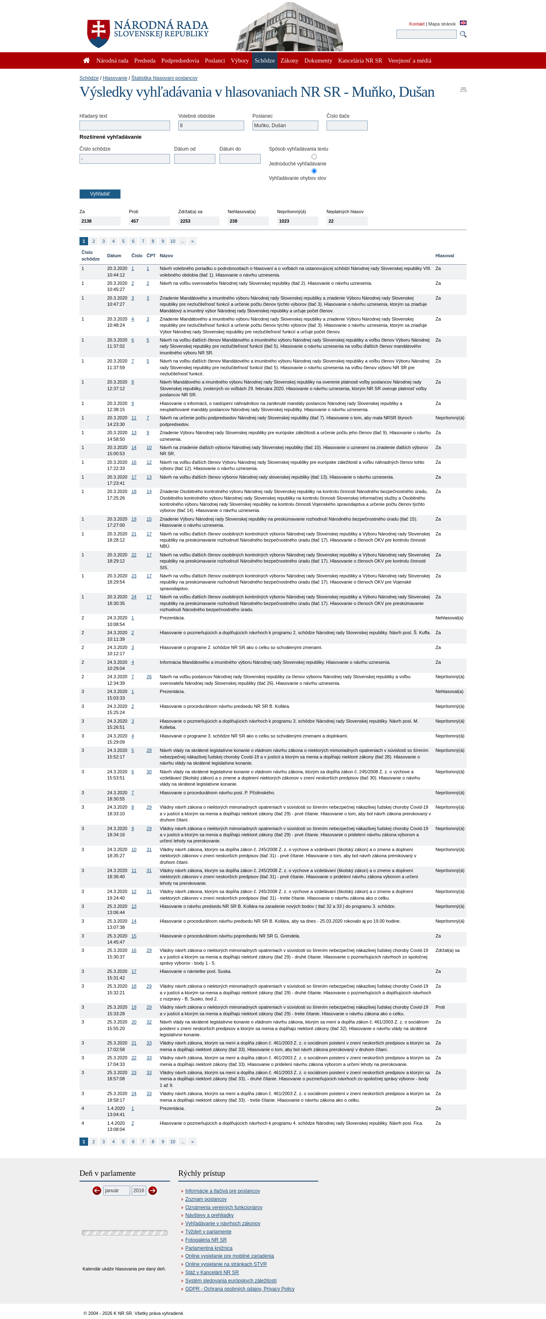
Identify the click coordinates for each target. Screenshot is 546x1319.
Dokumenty (318, 60)
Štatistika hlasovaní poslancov (164, 78)
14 (133, 447)
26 (149, 676)
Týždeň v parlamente (208, 1232)
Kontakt (417, 23)
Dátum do (230, 149)
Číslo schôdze (94, 149)
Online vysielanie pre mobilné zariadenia (229, 1256)
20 (133, 1021)
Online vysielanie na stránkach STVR (226, 1264)
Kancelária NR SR (360, 60)
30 (149, 771)
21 (133, 533)
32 (149, 1021)
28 (149, 750)
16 (133, 462)
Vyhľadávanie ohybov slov (297, 178)
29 (149, 807)
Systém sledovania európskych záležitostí (231, 1281)
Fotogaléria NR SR (206, 1240)
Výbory (240, 60)
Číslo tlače (338, 116)
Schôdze (89, 78)
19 (133, 518)
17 (133, 477)
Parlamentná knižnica (209, 1248)
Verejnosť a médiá (409, 60)
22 (133, 554)
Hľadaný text (93, 116)
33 (149, 1042)
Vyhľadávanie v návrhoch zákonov (223, 1223)
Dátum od (185, 149)
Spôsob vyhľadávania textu (298, 149)
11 (133, 417)
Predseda (145, 60)
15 (149, 518)
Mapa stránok (442, 23)
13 (133, 432)
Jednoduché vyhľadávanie (298, 164)
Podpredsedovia (180, 60)
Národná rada (112, 60)
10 (172, 241)
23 (133, 575)
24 (133, 596)
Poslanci (215, 60)
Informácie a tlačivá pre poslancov (222, 1191)
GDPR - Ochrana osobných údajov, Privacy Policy (239, 1289)
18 (133, 491)
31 (149, 849)
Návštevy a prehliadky (209, 1215)
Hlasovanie (115, 78)
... (182, 241)
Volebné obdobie (196, 116)
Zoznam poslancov (206, 1199)
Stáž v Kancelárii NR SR (212, 1272)
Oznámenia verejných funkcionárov (223, 1207)
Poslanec (262, 116)
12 (149, 462)
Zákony (289, 60)
